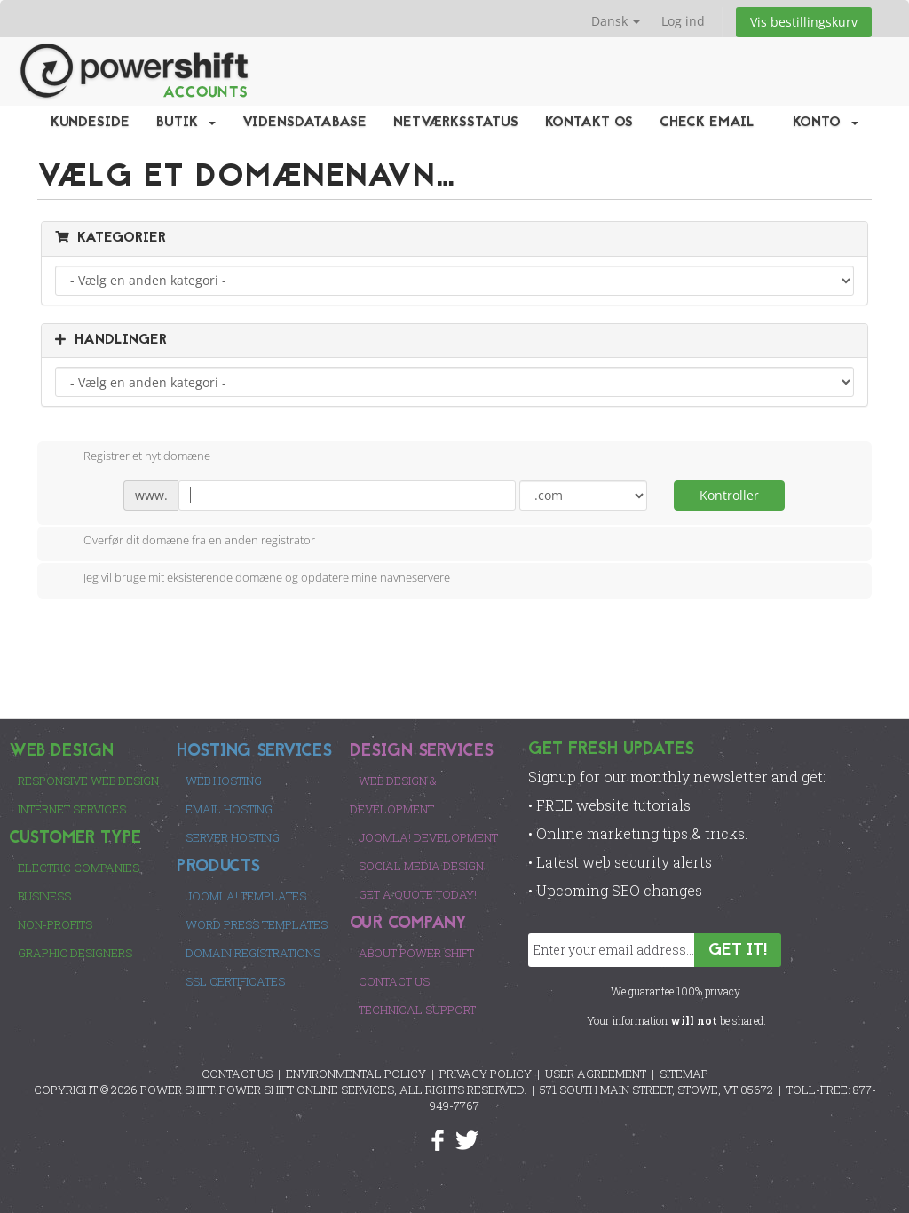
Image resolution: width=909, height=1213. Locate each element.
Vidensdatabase (304, 122)
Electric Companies (78, 868)
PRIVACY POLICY (485, 1074)
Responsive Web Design (88, 781)
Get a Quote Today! (418, 894)
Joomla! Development (428, 837)
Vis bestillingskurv (804, 21)
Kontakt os (589, 122)
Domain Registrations (253, 953)
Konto (825, 122)
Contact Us (394, 981)
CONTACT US (237, 1074)
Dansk (615, 20)
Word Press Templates (257, 924)
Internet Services (72, 809)
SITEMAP (684, 1074)
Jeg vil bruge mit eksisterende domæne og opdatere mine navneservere (252, 579)
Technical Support (417, 1010)
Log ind (683, 20)
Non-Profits (55, 924)
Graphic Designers (75, 953)
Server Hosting (233, 837)
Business (44, 896)
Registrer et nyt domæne (132, 457)
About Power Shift (416, 953)
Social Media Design (421, 866)
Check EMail (707, 122)
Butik (186, 122)
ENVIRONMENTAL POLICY (356, 1074)
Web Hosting (224, 781)
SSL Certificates (235, 981)
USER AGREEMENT (595, 1074)
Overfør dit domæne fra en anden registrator (185, 541)
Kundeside (90, 122)
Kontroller (729, 495)
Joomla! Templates (246, 896)
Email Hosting (229, 809)
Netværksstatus (455, 122)
